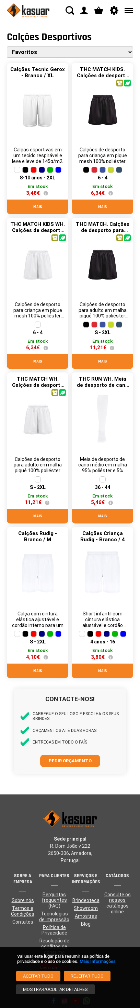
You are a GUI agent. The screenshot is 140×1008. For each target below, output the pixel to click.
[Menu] (127, 10)
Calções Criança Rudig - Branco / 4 (102, 536)
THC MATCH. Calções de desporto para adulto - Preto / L (102, 230)
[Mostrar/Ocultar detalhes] (55, 989)
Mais (37, 206)
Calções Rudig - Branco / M (37, 536)
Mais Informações (98, 961)
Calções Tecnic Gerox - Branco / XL (37, 72)
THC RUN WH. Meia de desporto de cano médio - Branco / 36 (102, 385)
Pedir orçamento (70, 760)
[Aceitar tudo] (38, 976)
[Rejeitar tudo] (87, 976)
